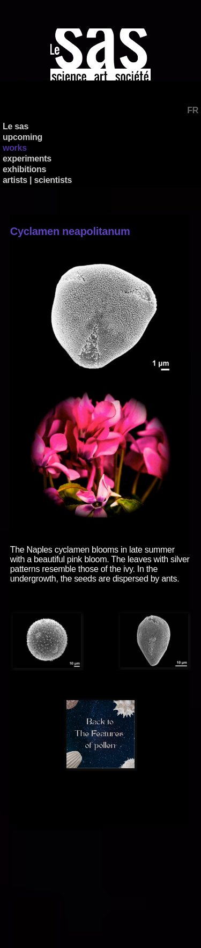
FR (192, 110)
